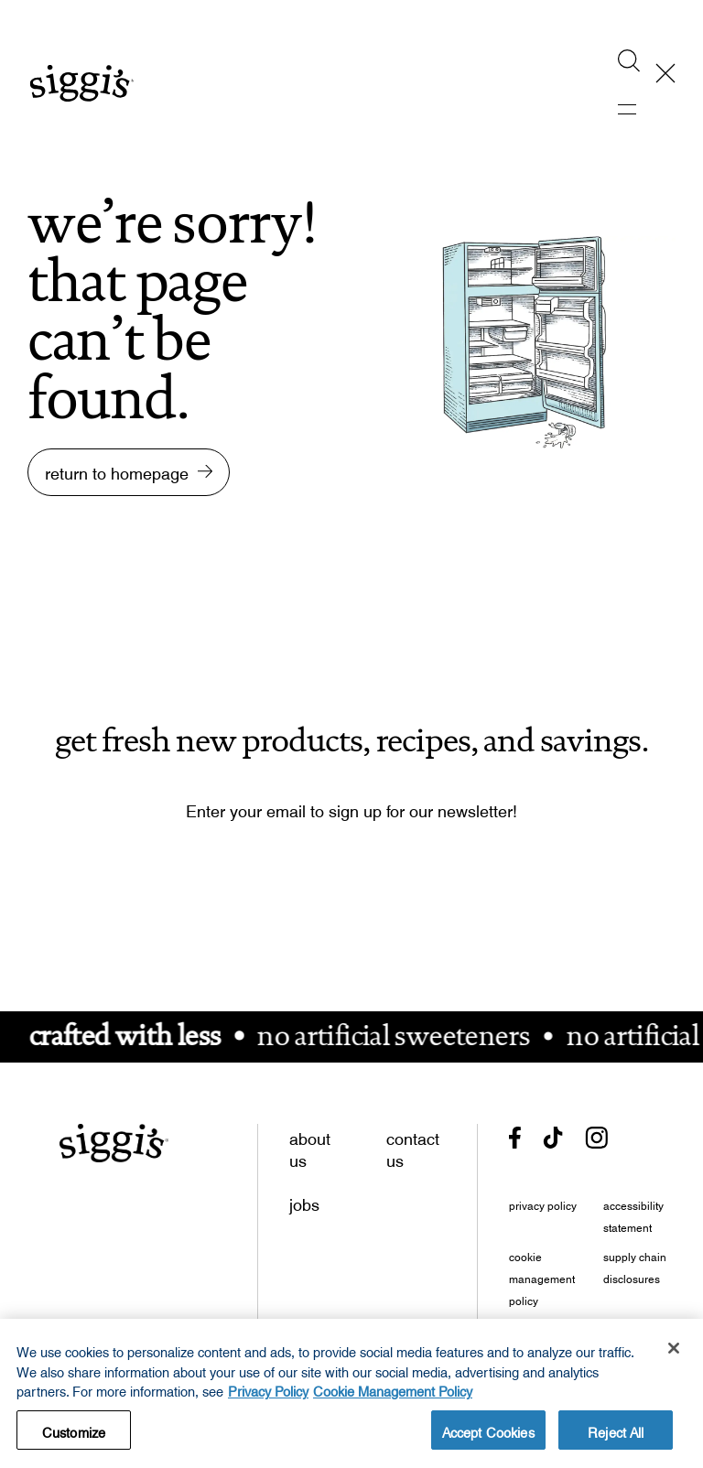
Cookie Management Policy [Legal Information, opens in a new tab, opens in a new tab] (392, 1397)
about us (309, 1146)
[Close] (674, 1355)
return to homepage (117, 469)
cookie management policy (542, 1277)
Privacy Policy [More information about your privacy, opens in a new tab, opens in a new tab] (268, 1397)
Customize (73, 1437)
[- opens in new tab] (515, 1138)
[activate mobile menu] (640, 110)
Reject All (616, 1437)
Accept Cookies (488, 1437)
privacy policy (543, 1203)
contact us (412, 1146)
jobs (304, 1201)
